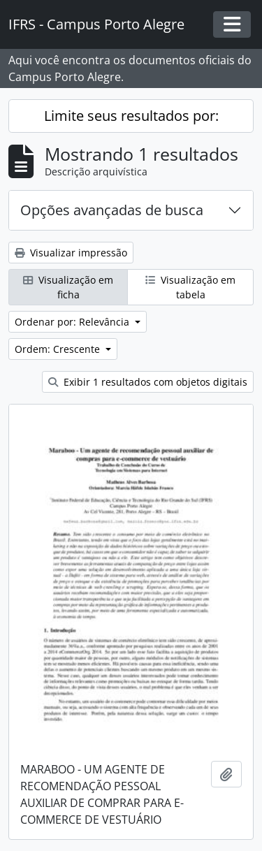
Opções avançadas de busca (111, 210)
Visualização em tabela (190, 287)
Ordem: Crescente (59, 349)
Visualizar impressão (71, 252)
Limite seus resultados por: (131, 115)
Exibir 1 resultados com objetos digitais (147, 381)
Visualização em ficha (68, 287)
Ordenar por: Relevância (73, 321)
